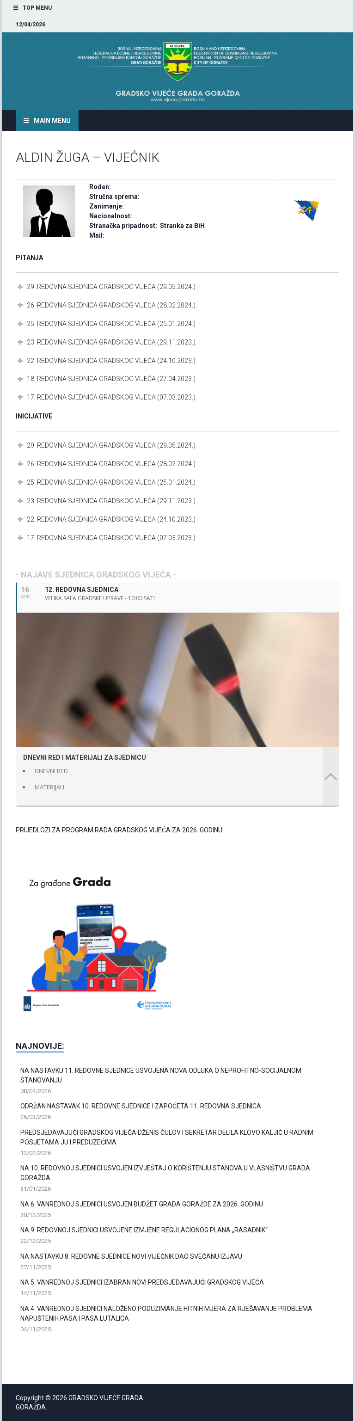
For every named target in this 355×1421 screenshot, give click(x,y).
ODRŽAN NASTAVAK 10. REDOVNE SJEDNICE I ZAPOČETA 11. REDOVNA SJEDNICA (140, 1106)
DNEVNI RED (51, 771)
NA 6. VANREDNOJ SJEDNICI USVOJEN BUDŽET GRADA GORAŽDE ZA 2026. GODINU (141, 1204)
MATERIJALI (49, 787)
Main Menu (52, 120)
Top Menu (37, 8)
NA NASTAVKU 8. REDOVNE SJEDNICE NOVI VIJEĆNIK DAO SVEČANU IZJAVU (131, 1256)
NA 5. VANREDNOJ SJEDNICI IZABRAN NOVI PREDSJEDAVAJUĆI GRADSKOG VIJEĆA (142, 1282)
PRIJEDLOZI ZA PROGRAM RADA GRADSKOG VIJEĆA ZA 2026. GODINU (119, 830)
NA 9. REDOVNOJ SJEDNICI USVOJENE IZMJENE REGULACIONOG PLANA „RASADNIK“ (144, 1230)
